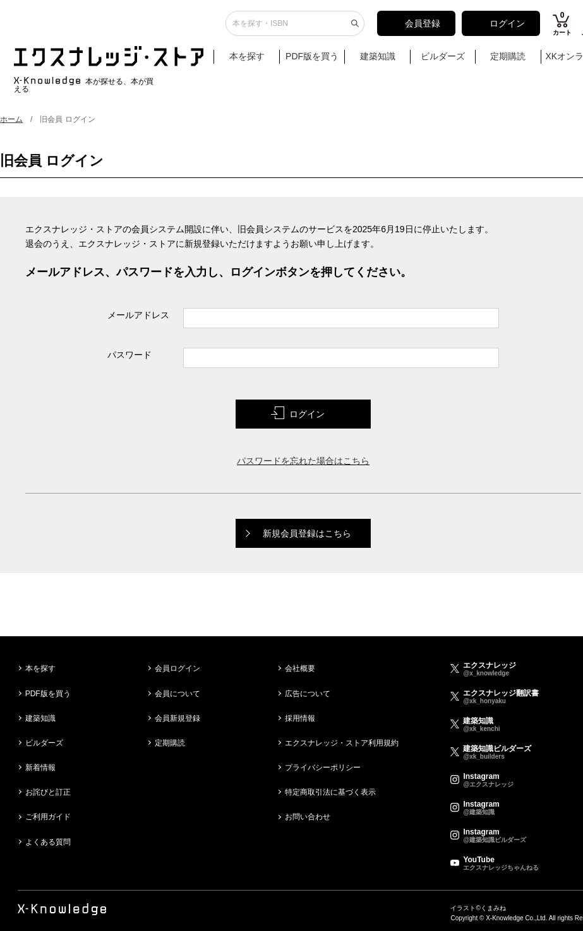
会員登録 (422, 28)
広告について (307, 693)
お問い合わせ (307, 816)
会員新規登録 (177, 718)
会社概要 (300, 668)
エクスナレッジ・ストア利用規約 (342, 742)
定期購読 (508, 61)
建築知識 (377, 61)
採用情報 (300, 718)
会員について (177, 693)
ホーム (11, 119)
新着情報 (40, 767)
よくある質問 (48, 842)
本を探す (253, 62)
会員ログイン (177, 668)
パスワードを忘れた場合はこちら (303, 461)
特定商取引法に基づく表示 (330, 792)
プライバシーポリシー (323, 767)
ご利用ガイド (48, 816)
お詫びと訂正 (48, 792)
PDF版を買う (312, 61)
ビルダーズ (443, 61)
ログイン (507, 28)
